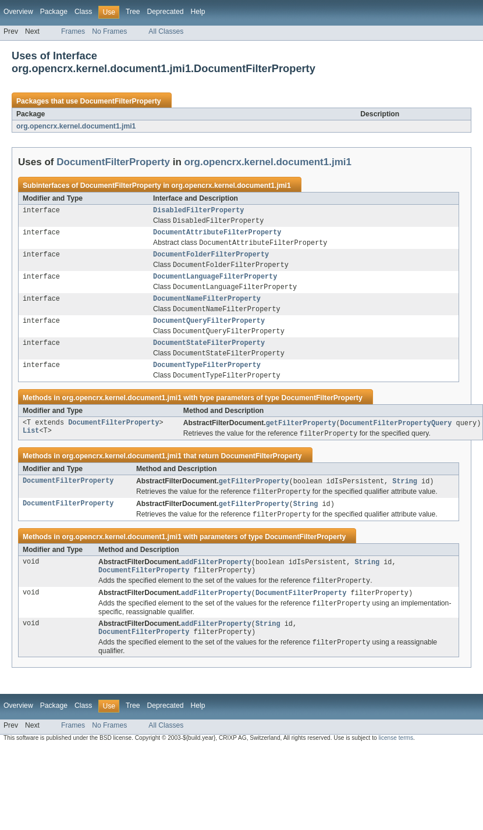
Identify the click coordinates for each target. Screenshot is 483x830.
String (404, 496)
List (31, 446)
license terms (395, 761)
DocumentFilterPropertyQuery (396, 437)
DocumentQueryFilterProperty (209, 330)
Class (83, 12)
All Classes (165, 31)
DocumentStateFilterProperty (209, 354)
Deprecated (165, 12)
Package (54, 12)
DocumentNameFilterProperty (207, 306)
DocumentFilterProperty (120, 101)
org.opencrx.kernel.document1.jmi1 (76, 126)
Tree (133, 12)
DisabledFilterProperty (198, 211)
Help (197, 12)
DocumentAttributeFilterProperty (217, 235)
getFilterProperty (301, 437)
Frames (73, 31)
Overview (18, 12)
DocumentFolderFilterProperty (211, 258)
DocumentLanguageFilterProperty (215, 282)
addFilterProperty (216, 580)
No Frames (109, 31)
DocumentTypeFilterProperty (207, 378)
